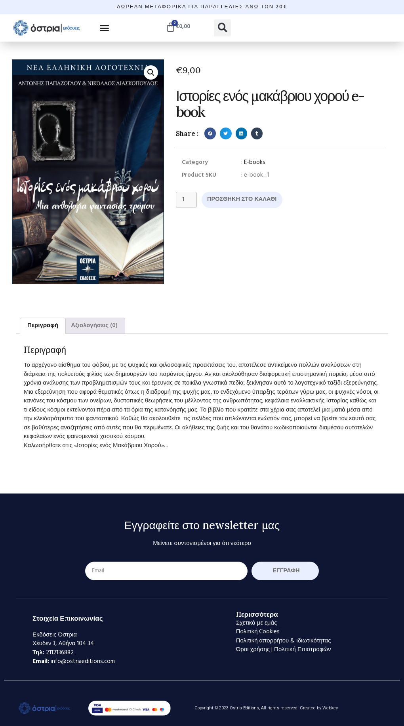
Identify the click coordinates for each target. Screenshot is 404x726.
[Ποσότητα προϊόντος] (186, 200)
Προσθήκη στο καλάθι (244, 199)
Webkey (330, 708)
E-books (254, 162)
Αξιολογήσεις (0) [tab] (94, 325)
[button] (104, 27)
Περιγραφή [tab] (42, 325)
